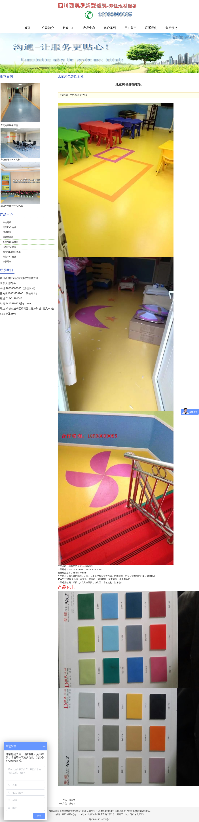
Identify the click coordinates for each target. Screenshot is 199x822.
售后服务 (172, 28)
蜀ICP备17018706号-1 (99, 819)
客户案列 (110, 28)
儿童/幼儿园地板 (10, 242)
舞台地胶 (7, 222)
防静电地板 (8, 237)
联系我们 (151, 28)
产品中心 (89, 28)
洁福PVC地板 (9, 247)
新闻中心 (68, 28)
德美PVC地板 (9, 227)
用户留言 (130, 28)
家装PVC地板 (9, 256)
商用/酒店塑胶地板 (12, 252)
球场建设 (7, 232)
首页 (27, 28)
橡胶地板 (7, 261)
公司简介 (48, 28)
